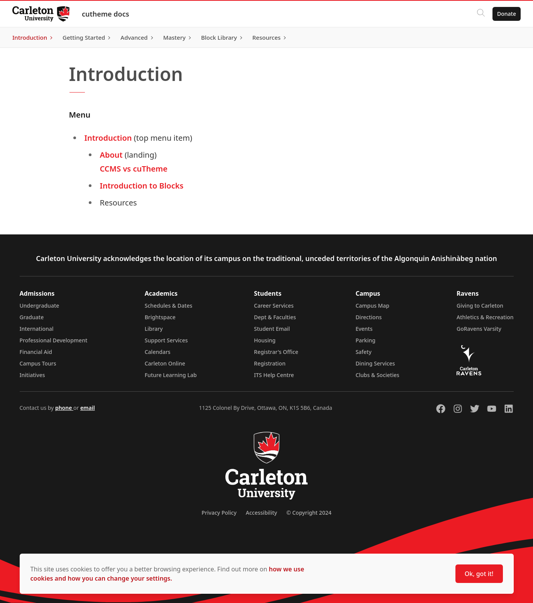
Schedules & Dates (169, 305)
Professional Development (54, 340)
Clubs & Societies (377, 375)
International (37, 328)
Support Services (166, 340)
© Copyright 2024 (309, 512)
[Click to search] (481, 14)
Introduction (108, 138)
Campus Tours (38, 363)
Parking (365, 340)
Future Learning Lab (171, 375)
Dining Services (375, 363)
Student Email (272, 328)
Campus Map (372, 305)
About (112, 155)
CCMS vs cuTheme (134, 168)
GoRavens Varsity (479, 328)
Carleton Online (165, 363)
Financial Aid (36, 351)
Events (363, 328)
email (87, 407)
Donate (506, 13)
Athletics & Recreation (485, 317)
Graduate (32, 317)
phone (64, 407)
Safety (363, 351)
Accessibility (261, 512)
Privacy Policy (218, 512)
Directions (368, 317)
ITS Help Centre (274, 375)
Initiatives (32, 375)
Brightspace (160, 317)
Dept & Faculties (275, 317)
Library (154, 328)
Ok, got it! (479, 573)
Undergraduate (39, 305)
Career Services (274, 305)
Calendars (158, 351)
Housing (265, 340)
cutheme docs (105, 14)
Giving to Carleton (480, 305)
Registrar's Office (276, 351)
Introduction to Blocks (142, 185)
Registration (270, 363)
